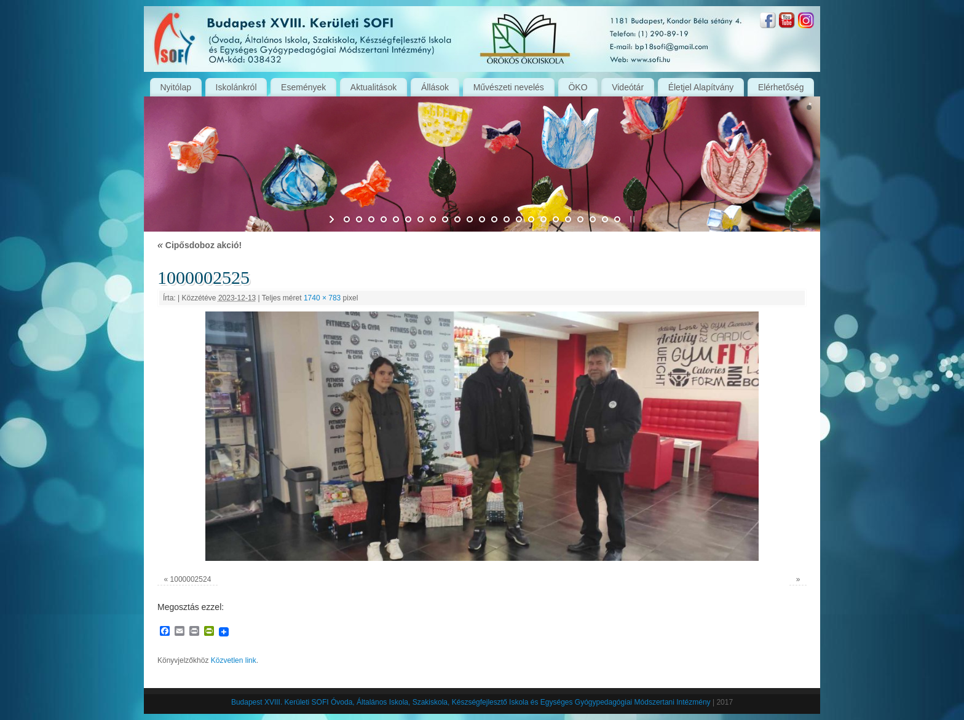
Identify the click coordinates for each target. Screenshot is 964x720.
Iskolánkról (236, 87)
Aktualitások (373, 87)
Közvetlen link (233, 660)
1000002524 (190, 579)
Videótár (628, 87)
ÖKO (577, 87)
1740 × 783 (322, 298)
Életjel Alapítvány (701, 87)
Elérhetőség (781, 87)
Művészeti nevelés (508, 87)
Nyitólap (175, 87)
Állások (435, 87)
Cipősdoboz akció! (199, 245)
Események (303, 87)
